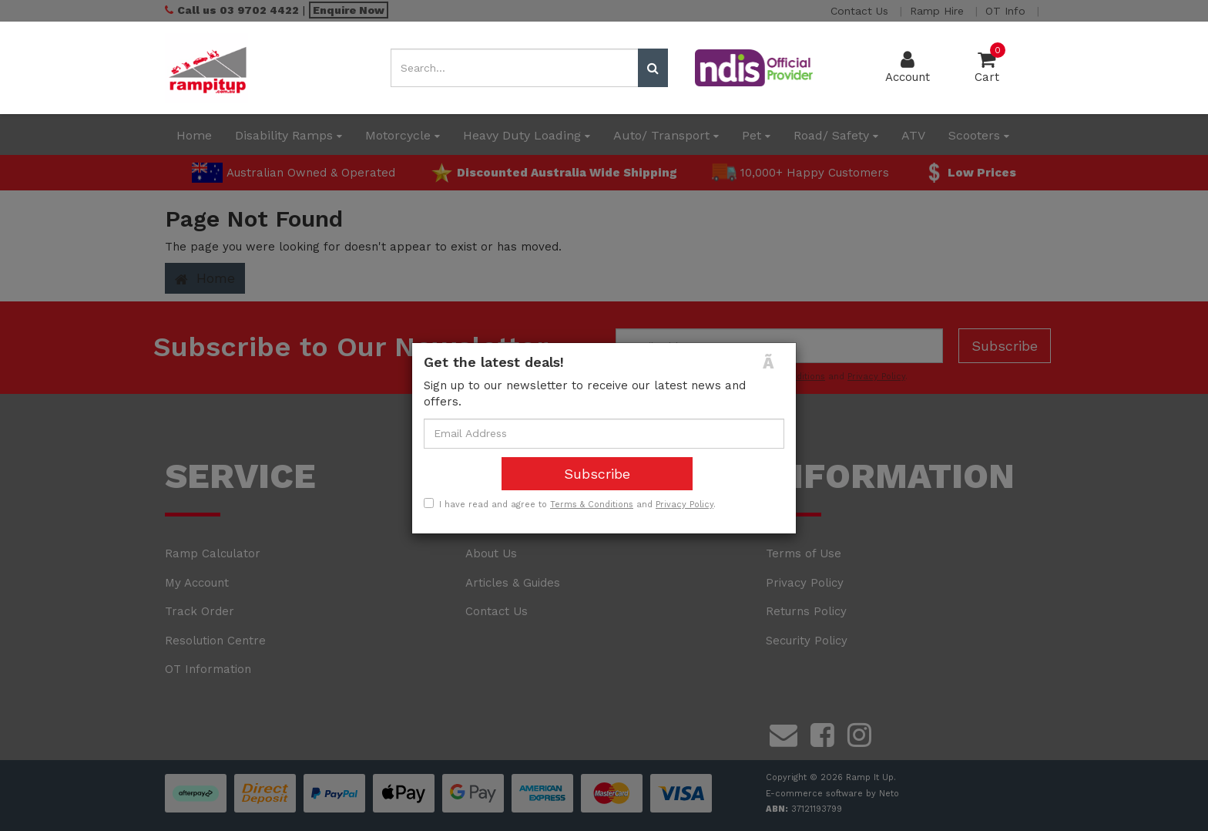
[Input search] (515, 68)
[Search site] (653, 68)
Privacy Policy (684, 505)
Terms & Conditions (591, 505)
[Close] (773, 363)
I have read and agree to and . (570, 504)
